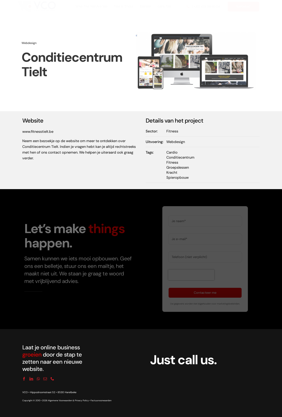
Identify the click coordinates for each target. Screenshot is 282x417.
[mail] (45, 379)
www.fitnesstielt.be (37, 131)
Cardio (172, 152)
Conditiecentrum (180, 157)
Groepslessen (177, 167)
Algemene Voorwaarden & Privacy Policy (68, 400)
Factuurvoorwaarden (101, 400)
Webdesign (28, 43)
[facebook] (24, 379)
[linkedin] (31, 379)
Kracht (171, 172)
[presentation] (192, 275)
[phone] (52, 379)
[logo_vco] (37, 5)
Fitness (172, 131)
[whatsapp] (38, 379)
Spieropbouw (177, 177)
